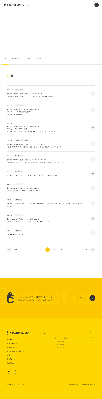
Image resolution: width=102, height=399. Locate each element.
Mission (45, 338)
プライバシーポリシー (73, 384)
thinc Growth (59, 344)
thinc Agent (10, 339)
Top (44, 333)
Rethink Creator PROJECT (15, 351)
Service (56, 333)
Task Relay (10, 363)
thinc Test (38, 58)
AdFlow (9, 355)
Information (16, 58)
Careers (92, 333)
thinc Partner (11, 347)
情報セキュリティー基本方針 (88, 384)
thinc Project (59, 347)
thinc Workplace (60, 341)
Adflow (27, 58)
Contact (92, 338)
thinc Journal (11, 343)
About (79, 333)
